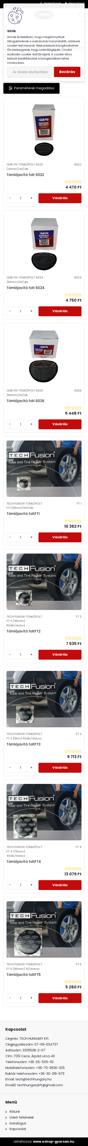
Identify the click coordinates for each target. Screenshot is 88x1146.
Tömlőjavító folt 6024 (25, 287)
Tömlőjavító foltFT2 (23, 631)
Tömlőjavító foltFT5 (23, 974)
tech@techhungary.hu (33, 1079)
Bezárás (67, 71)
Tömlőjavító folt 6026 (25, 400)
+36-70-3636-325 (50, 1068)
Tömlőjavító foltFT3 (23, 744)
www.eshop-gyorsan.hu (53, 1141)
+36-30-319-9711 (51, 1073)
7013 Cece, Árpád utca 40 (34, 1056)
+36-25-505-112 (41, 1062)
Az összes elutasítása (30, 72)
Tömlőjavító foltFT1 (23, 513)
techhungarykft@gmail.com (40, 1085)
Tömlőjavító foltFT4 (23, 861)
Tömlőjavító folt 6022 (25, 174)
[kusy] (20, 198)
